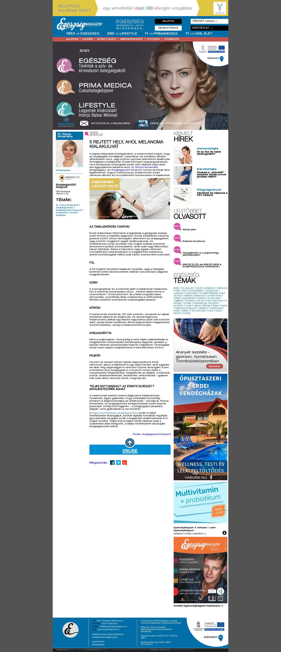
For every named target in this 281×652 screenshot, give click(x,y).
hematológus (218, 301)
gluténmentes (209, 288)
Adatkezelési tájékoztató (104, 637)
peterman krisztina (200, 303)
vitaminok (177, 298)
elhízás (211, 311)
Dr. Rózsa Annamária (144, 167)
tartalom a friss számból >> (190, 534)
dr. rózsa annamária (67, 205)
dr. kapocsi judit (188, 288)
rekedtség (177, 313)
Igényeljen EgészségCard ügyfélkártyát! (175, 123)
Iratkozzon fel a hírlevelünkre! (110, 123)
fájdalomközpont (211, 291)
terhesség (197, 306)
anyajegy (61, 215)
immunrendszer (131, 39)
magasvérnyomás (189, 298)
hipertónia (206, 306)
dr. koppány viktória (214, 296)
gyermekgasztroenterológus (194, 296)
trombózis (171, 39)
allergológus (178, 293)
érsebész (177, 288)
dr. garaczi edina (214, 298)
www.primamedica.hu (182, 650)
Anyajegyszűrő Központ (126, 170)
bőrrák (73, 213)
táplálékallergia (216, 308)
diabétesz (186, 311)
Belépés (168, 21)
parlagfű (224, 306)
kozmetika (186, 313)
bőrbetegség (106, 39)
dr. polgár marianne (196, 291)
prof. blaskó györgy (199, 311)
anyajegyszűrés (64, 208)
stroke (177, 291)
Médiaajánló (98, 645)
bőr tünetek (213, 303)
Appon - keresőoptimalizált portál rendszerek (126, 650)
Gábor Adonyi (77, 650)
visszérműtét (179, 306)
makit (184, 291)
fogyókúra (187, 303)
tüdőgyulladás (221, 288)
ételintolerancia (191, 293)
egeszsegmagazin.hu (108, 629)
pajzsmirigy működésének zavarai (212, 293)
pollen (218, 311)
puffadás (153, 39)
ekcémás (216, 306)
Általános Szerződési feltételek (107, 634)
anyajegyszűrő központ (69, 210)
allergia (72, 39)
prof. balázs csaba (204, 301)
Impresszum (98, 642)
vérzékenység (190, 301)
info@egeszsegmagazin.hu (113, 626)
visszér (199, 288)
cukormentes (203, 308)
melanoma (61, 213)
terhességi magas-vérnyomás (185, 308)
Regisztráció (168, 28)
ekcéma (87, 39)
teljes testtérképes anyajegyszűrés (115, 413)
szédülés (177, 311)
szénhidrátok (178, 301)
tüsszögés (178, 296)
